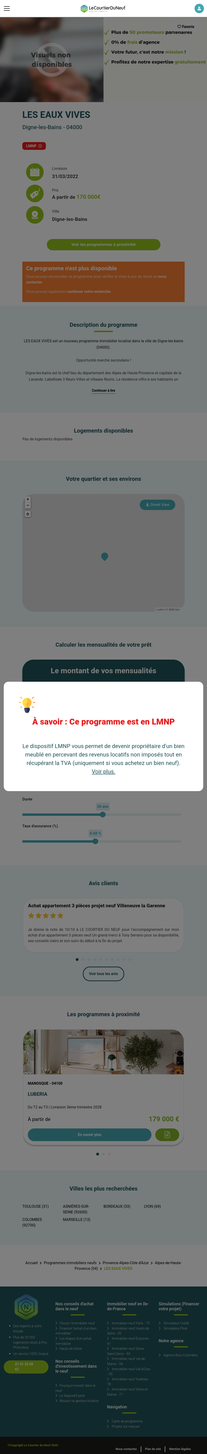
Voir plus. (103, 772)
